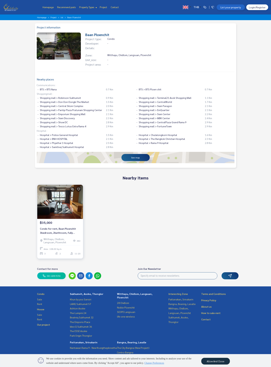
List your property (231, 7)
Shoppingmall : (45, 93)
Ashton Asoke (77, 308)
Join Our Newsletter (149, 268)
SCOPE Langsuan (126, 311)
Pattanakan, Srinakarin (83, 342)
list (62, 17)
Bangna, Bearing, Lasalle (131, 342)
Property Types (87, 7)
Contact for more (47, 268)
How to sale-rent (211, 312)
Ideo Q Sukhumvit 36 (81, 326)
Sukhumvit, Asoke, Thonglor (86, 293)
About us (206, 306)
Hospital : (42, 130)
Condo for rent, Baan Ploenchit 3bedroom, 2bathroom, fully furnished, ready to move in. (58, 231)
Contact (115, 7)
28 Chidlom (123, 302)
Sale (39, 299)
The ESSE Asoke (78, 331)
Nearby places (45, 79)
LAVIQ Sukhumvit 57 (80, 303)
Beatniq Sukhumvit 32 (82, 317)
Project (103, 7)
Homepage (48, 7)
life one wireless (126, 316)
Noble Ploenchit (126, 307)
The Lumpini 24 (78, 312)
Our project (43, 324)
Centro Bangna (125, 352)
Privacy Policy (208, 300)
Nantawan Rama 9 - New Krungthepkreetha (93, 347)
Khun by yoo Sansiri (80, 299)
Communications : (46, 85)
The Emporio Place (80, 322)
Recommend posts (66, 7)
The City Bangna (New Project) (133, 347)
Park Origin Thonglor (81, 335)
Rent (39, 303)
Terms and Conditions (213, 293)
